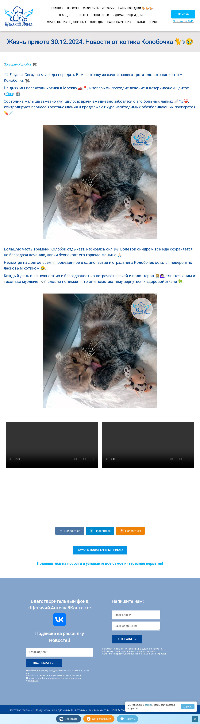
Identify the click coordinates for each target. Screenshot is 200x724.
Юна (9, 93)
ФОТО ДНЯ (96, 22)
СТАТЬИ (140, 22)
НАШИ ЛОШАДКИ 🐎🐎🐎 (135, 8)
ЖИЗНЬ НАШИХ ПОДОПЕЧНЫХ (66, 22)
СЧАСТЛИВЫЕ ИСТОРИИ (98, 8)
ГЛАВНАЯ (57, 8)
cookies (148, 705)
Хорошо (187, 706)
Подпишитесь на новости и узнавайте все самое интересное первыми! (100, 563)
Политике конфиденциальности (44, 678)
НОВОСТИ (73, 8)
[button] (183, 14)
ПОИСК (153, 22)
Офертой (33, 680)
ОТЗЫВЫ (82, 15)
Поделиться (69, 531)
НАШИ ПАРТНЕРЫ (119, 22)
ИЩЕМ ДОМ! (135, 15)
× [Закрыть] (195, 718)
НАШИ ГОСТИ (100, 15)
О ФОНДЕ (65, 15)
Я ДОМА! (118, 15)
